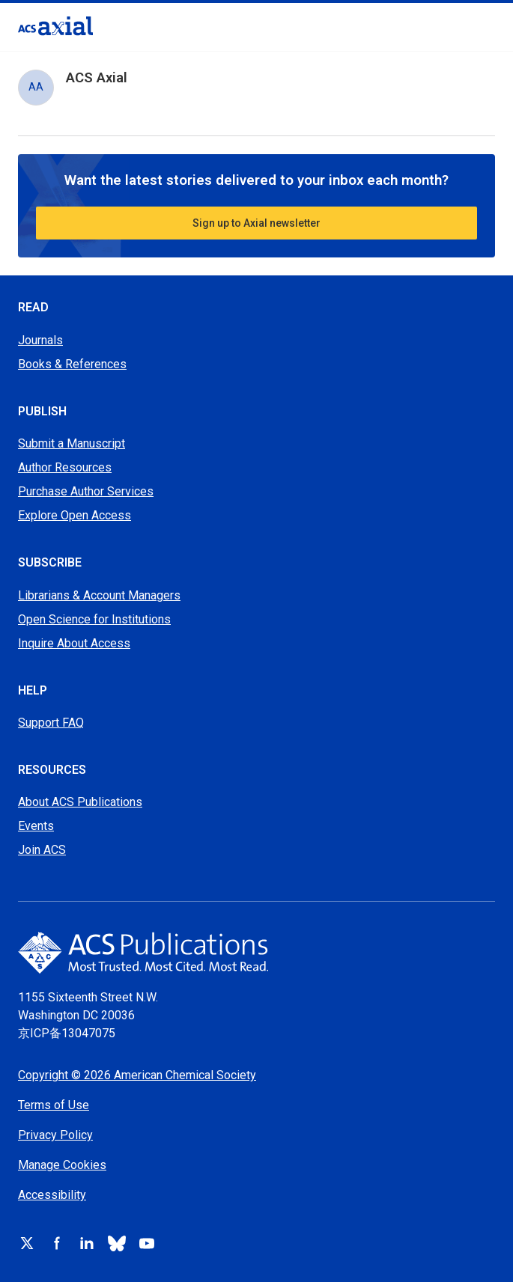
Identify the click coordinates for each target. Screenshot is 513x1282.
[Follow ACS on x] (27, 1243)
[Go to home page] (256, 953)
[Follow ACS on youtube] (147, 1243)
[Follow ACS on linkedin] (87, 1243)
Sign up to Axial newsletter (256, 223)
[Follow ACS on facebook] (57, 1243)
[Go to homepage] (55, 25)
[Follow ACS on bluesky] (117, 1243)
